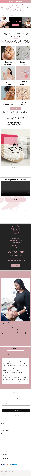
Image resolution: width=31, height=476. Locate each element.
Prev (12, 352)
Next (18, 352)
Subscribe (16, 410)
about (2, 337)
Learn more (16, 265)
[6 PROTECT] (23, 96)
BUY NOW (15, 199)
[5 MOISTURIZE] (8, 96)
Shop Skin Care (15, 108)
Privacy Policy (4, 451)
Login (2, 437)
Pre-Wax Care (15, 169)
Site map (18, 474)
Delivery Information (5, 447)
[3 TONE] (8, 76)
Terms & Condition (5, 454)
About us (3, 444)
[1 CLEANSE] (8, 56)
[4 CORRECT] (23, 76)
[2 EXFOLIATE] (23, 56)
